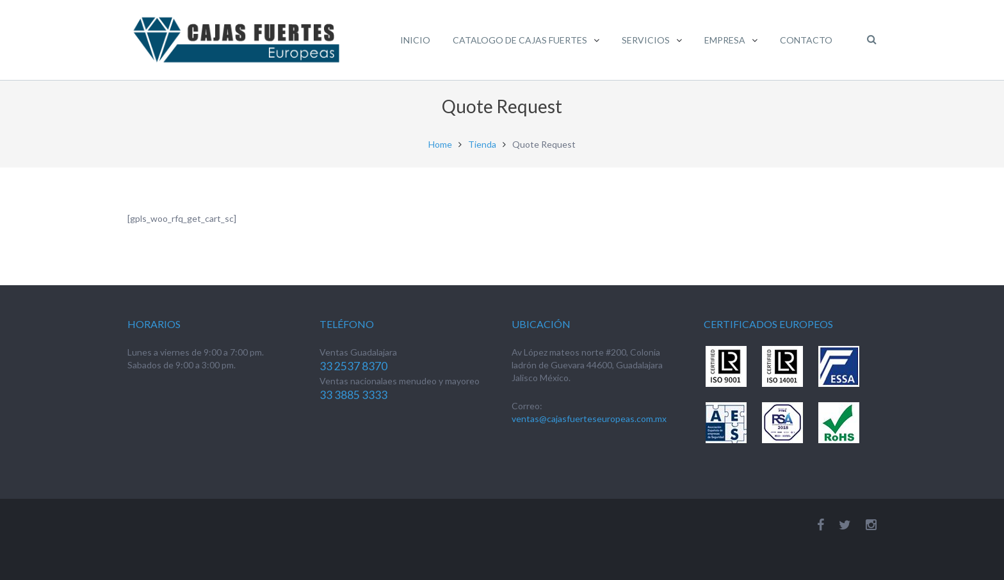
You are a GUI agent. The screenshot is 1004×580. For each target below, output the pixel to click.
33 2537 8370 (353, 366)
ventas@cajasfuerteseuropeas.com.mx (589, 418)
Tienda (482, 144)
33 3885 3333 (353, 395)
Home (440, 144)
